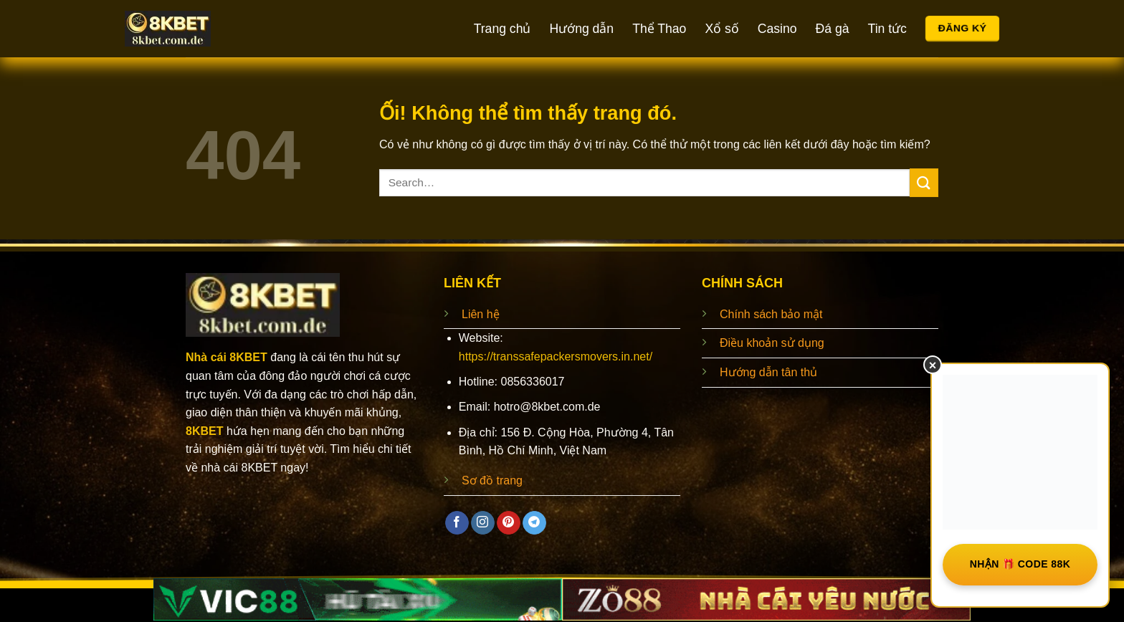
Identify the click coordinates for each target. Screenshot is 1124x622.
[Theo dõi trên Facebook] (457, 523)
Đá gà (832, 28)
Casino (777, 28)
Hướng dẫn (581, 28)
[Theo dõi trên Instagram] (483, 523)
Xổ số (721, 28)
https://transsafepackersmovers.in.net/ (555, 356)
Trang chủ (502, 28)
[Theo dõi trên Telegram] (534, 523)
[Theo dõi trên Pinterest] (508, 523)
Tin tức (887, 28)
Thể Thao (659, 28)
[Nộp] (924, 182)
